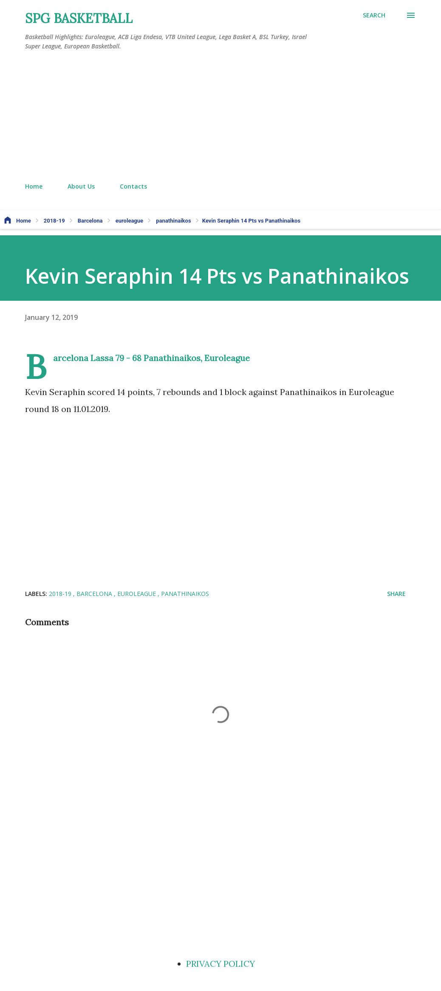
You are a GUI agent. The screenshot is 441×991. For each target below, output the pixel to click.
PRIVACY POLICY (220, 963)
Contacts (133, 186)
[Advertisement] (220, 116)
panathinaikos (185, 594)
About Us (81, 186)
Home (33, 186)
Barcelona (95, 594)
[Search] (374, 15)
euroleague (137, 594)
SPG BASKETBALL (79, 18)
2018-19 (61, 594)
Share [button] (396, 594)
